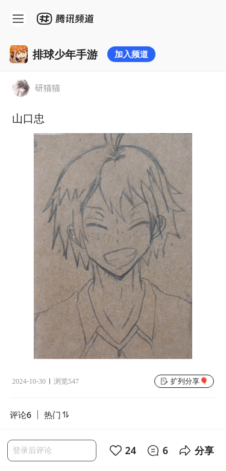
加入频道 (131, 54)
